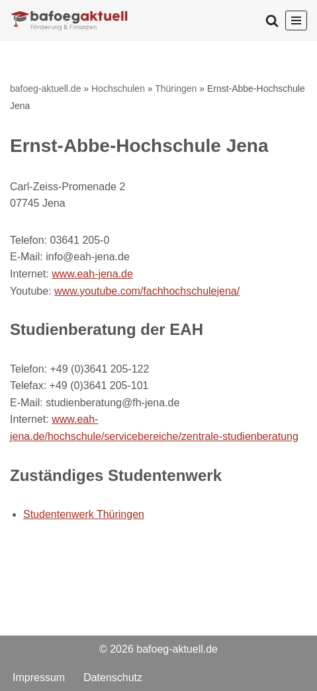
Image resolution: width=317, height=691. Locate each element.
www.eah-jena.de (92, 273)
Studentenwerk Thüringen (83, 514)
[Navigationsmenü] (296, 20)
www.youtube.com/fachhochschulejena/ (147, 291)
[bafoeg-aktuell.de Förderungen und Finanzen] (69, 20)
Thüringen (176, 88)
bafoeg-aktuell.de (45, 88)
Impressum (39, 676)
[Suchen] (272, 20)
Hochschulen (118, 88)
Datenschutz (112, 676)
